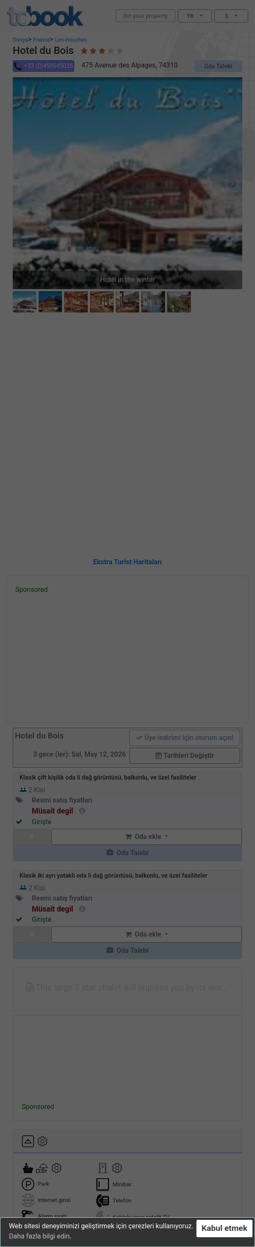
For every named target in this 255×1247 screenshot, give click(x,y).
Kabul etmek (224, 1228)
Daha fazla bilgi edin (39, 1236)
